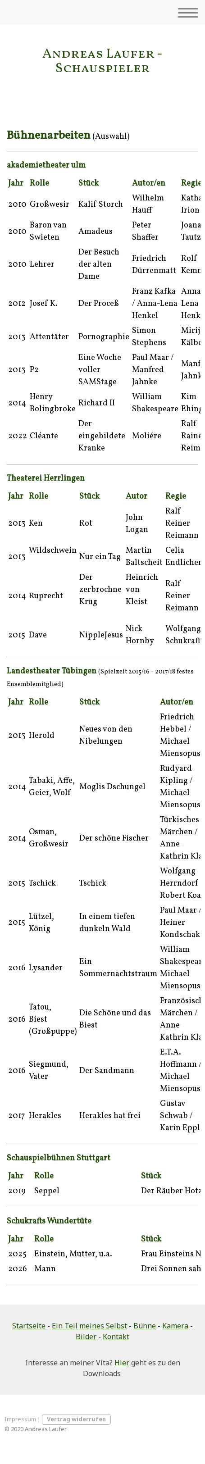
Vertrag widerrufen (76, 1419)
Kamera (175, 1326)
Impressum (20, 1419)
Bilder (86, 1336)
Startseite (29, 1326)
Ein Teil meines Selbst (89, 1326)
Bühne (144, 1326)
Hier (121, 1363)
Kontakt (116, 1336)
